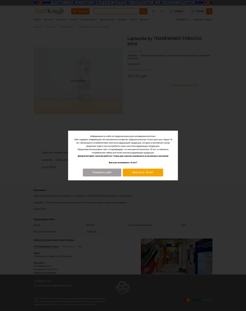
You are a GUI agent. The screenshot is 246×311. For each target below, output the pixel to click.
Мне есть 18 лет (143, 172)
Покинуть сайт (102, 172)
